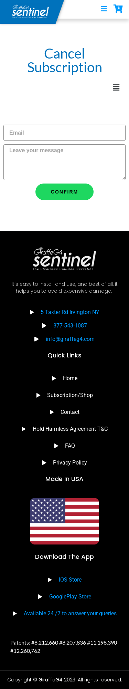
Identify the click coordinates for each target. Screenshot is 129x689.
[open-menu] (103, 9)
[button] (116, 87)
